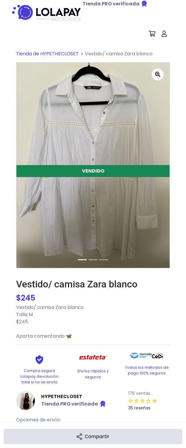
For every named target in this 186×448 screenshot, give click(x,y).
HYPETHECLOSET (61, 396)
